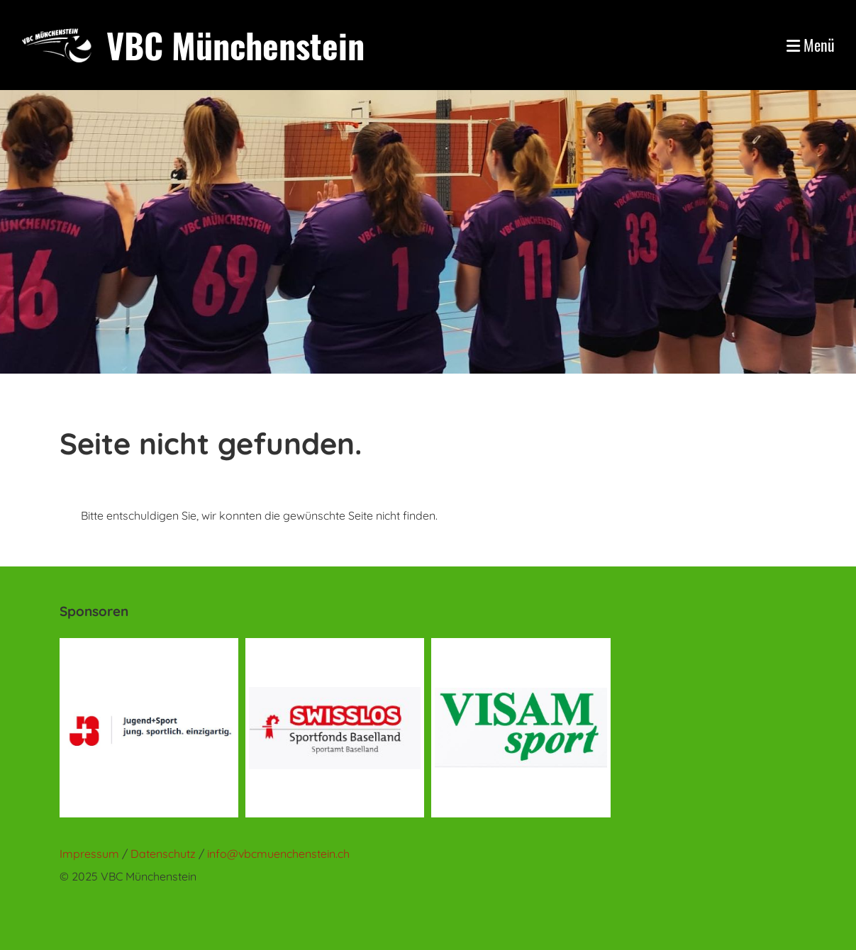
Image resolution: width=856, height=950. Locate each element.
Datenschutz (164, 853)
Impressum (89, 853)
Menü (810, 45)
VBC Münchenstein (235, 45)
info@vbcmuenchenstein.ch (278, 853)
